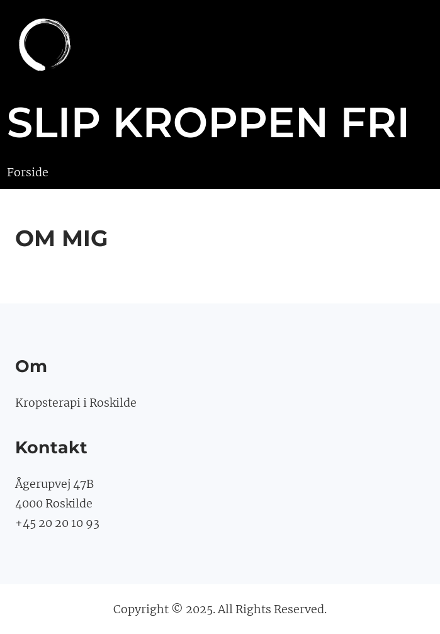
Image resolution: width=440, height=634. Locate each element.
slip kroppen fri (208, 122)
